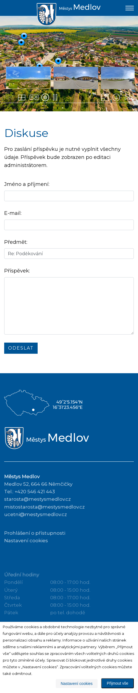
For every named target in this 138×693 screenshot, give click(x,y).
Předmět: (15, 242)
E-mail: (12, 213)
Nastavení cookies (77, 683)
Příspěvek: (17, 271)
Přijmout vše (117, 683)
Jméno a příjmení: (26, 184)
